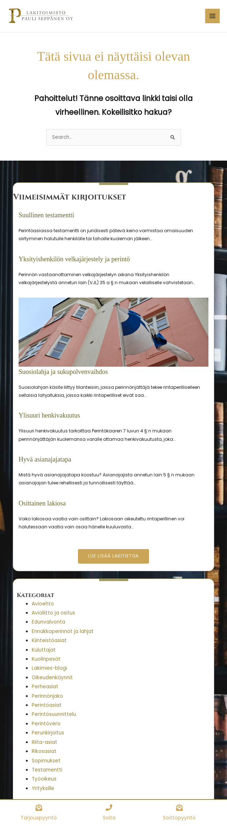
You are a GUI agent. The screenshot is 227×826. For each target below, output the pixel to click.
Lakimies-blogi (49, 667)
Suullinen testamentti (46, 214)
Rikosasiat (44, 751)
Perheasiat (45, 686)
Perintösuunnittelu (54, 713)
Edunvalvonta (48, 621)
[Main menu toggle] (212, 15)
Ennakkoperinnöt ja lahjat (63, 631)
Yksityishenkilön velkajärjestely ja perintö (74, 258)
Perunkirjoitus (48, 732)
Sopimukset (46, 760)
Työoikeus (44, 778)
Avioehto (43, 603)
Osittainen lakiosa (42, 502)
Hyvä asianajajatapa (45, 459)
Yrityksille (43, 788)
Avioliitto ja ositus (53, 612)
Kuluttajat (44, 649)
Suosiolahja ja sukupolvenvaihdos (63, 371)
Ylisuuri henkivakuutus (49, 415)
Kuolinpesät (46, 658)
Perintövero (46, 723)
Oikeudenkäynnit (52, 677)
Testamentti (47, 769)
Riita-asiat (44, 741)
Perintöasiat (47, 704)
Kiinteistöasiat (49, 640)
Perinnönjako (47, 695)
